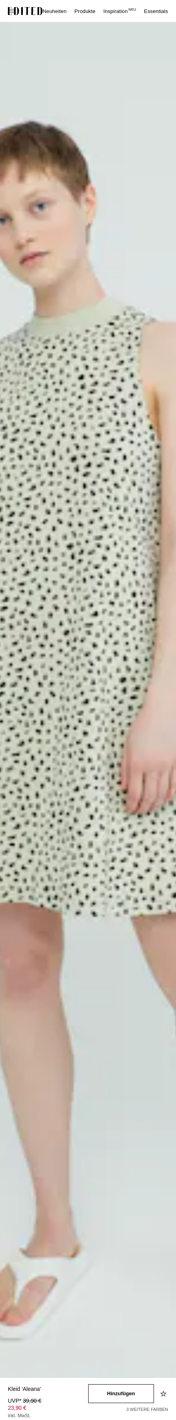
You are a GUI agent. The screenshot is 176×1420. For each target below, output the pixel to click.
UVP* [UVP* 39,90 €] (24, 1400)
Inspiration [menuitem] (119, 11)
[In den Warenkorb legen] (121, 1393)
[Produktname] (48, 1389)
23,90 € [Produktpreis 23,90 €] (17, 1408)
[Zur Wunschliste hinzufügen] (164, 1393)
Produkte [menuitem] (84, 11)
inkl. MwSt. (19, 1415)
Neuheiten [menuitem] (55, 11)
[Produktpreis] (48, 1409)
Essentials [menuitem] (156, 11)
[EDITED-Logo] (25, 11)
